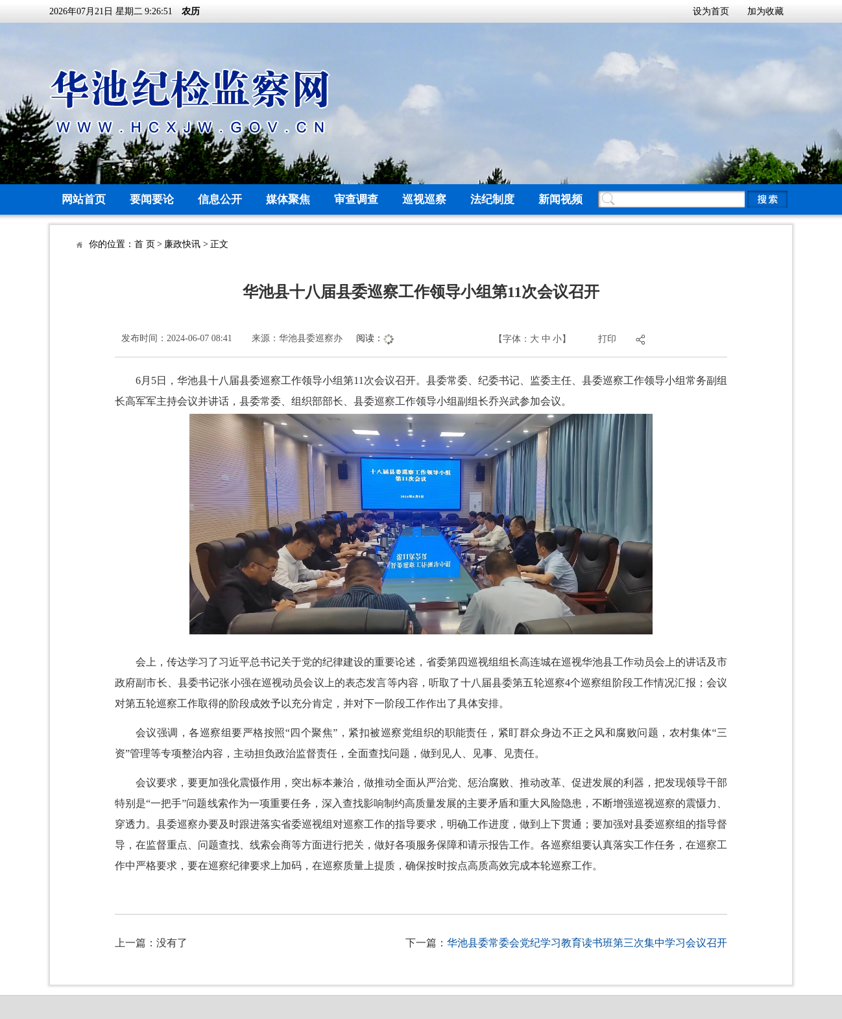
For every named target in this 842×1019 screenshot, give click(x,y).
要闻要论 (152, 199)
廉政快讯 (182, 244)
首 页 (144, 244)
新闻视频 (560, 199)
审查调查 (356, 199)
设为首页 (711, 11)
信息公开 (220, 199)
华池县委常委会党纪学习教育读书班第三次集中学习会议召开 (587, 942)
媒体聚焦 (288, 199)
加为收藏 (765, 11)
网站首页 (84, 199)
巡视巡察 (424, 199)
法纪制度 (492, 199)
